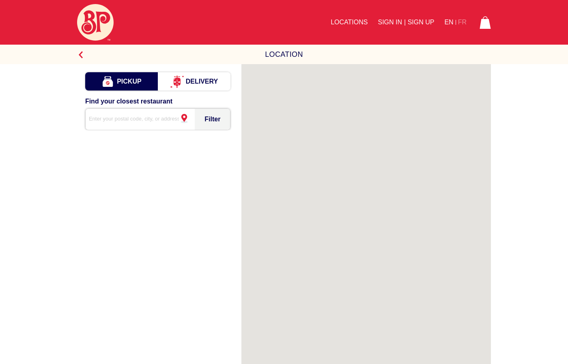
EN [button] (448, 22)
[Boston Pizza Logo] (95, 22)
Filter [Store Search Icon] (212, 119)
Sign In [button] (390, 22)
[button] (485, 22)
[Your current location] (183, 122)
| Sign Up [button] (419, 22)
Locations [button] (349, 22)
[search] (137, 119)
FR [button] (462, 22)
